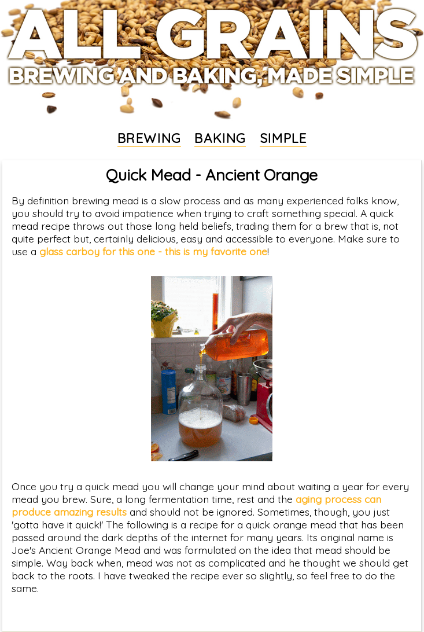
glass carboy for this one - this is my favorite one (153, 251)
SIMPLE (283, 138)
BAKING (220, 138)
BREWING (149, 138)
